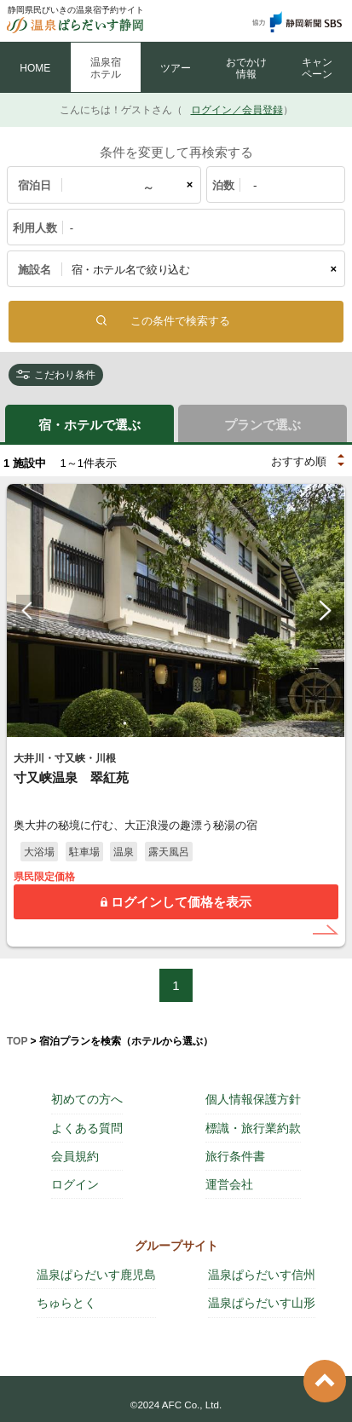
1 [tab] (125, 723)
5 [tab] (227, 723)
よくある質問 (87, 1128)
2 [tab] (150, 723)
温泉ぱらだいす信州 (261, 1274)
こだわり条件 (64, 375)
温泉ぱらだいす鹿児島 (96, 1274)
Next (324, 611)
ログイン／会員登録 (237, 110)
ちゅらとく (66, 1303)
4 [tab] (202, 723)
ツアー (175, 68)
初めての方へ (87, 1099)
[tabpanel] (175, 610)
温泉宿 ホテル (105, 68)
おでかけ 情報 (246, 68)
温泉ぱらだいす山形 (261, 1303)
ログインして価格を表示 (181, 902)
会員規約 (75, 1156)
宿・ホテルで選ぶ (89, 424)
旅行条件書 (235, 1156)
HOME (35, 68)
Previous (27, 611)
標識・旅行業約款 (253, 1128)
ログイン (75, 1184)
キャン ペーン (317, 68)
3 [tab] (176, 723)
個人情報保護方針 (253, 1099)
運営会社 (229, 1184)
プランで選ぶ (262, 424)
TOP (17, 1041)
